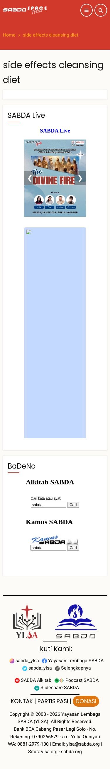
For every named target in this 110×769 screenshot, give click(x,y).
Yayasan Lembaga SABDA (73, 660)
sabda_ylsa (24, 660)
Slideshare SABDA (56, 687)
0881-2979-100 (33, 744)
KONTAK (22, 701)
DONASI (86, 701)
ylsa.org (49, 751)
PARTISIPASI (53, 701)
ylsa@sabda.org (83, 744)
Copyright (19, 714)
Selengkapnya (73, 668)
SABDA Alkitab (33, 680)
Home (9, 35)
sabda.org (71, 751)
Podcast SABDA (76, 680)
